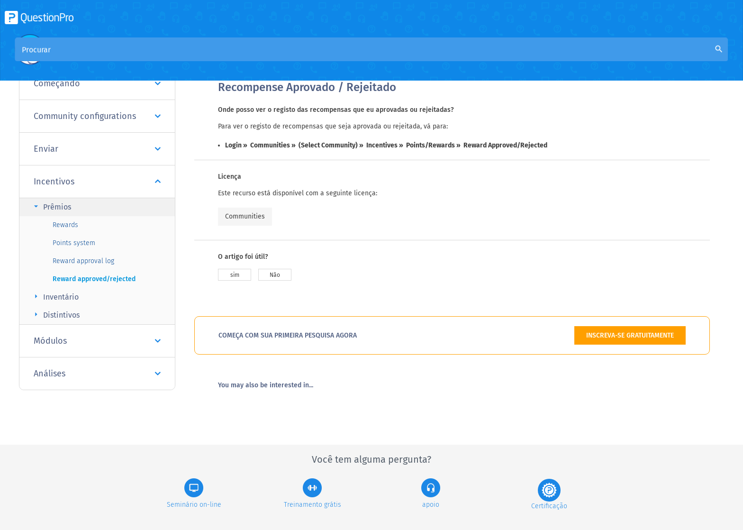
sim (234, 275)
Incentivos (97, 181)
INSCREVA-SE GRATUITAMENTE (630, 335)
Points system (74, 243)
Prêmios (51, 206)
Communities (245, 216)
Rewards (65, 225)
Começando (97, 83)
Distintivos (55, 315)
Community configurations (97, 116)
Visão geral (237, 57)
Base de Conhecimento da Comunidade (335, 57)
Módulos (97, 341)
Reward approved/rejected (94, 279)
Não (275, 275)
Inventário (55, 297)
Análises (97, 373)
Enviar (97, 149)
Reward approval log (83, 261)
